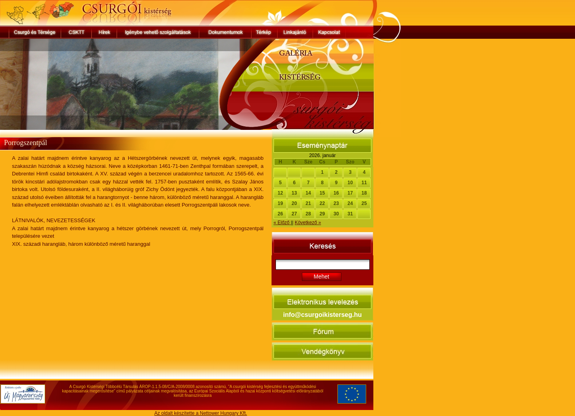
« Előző (282, 222)
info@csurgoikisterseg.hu (322, 314)
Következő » (308, 222)
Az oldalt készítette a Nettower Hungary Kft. (200, 413)
